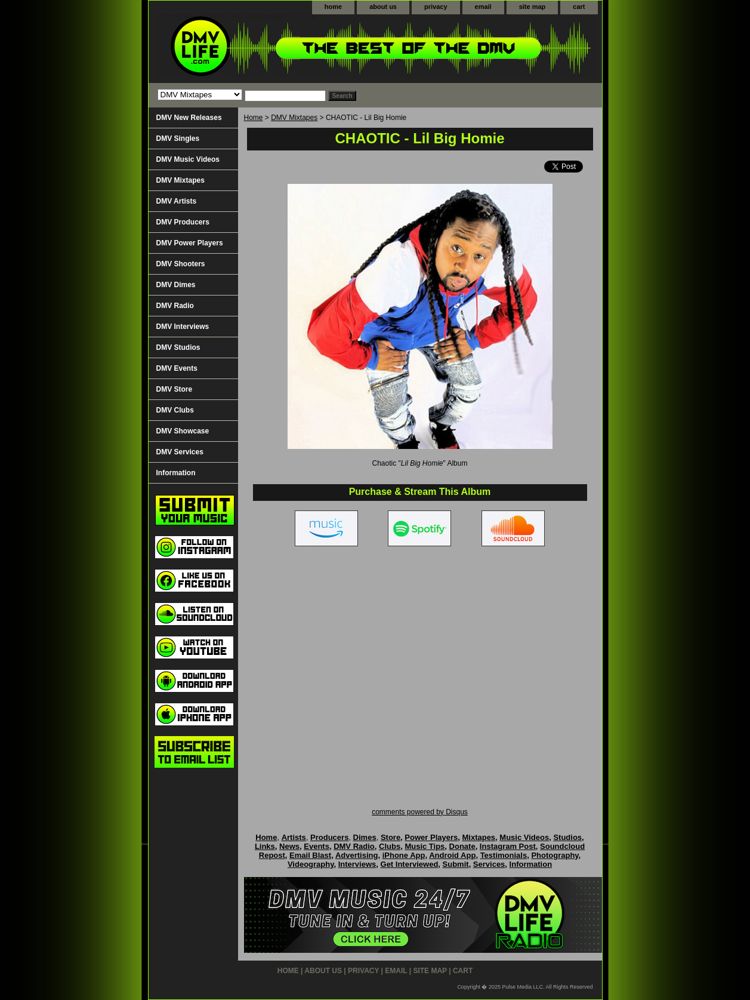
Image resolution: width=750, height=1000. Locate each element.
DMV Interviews (182, 326)
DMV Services (179, 452)
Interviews (357, 864)
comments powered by (420, 812)
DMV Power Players (189, 243)
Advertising (356, 855)
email (483, 6)
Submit (456, 864)
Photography (554, 855)
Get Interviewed (410, 864)
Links (265, 846)
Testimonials (503, 855)
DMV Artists (176, 201)
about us (383, 6)
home (333, 6)
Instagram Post (508, 846)
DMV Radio (175, 305)
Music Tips (425, 846)
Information (176, 473)
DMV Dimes (176, 285)
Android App (452, 855)
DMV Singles (178, 138)
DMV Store (174, 389)
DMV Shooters (180, 264)
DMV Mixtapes (294, 117)
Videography (311, 864)
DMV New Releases (189, 117)
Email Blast (310, 855)
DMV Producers (182, 222)
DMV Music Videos (188, 159)
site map (532, 6)
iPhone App (403, 855)
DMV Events (176, 368)
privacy (435, 6)
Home (253, 117)
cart (579, 6)
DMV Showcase (182, 431)
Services (489, 864)
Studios (567, 837)
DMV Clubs (175, 410)
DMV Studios (178, 347)
